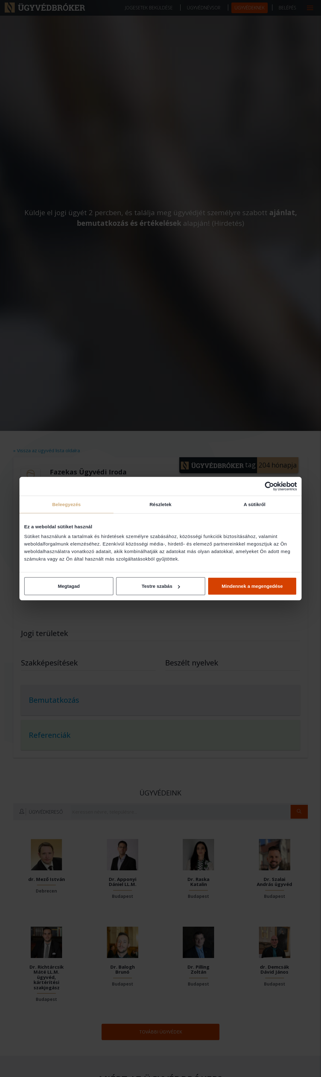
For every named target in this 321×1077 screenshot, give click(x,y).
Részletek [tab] (160, 504)
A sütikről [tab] (255, 504)
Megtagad (69, 586)
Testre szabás (161, 586)
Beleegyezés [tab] (66, 504)
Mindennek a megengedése (252, 586)
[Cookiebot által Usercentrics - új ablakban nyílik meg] (269, 486)
